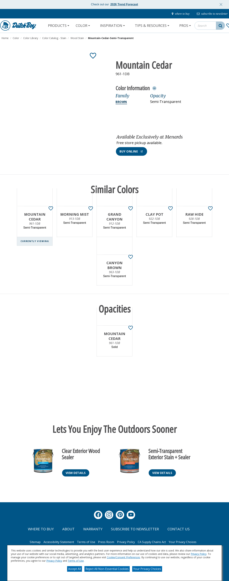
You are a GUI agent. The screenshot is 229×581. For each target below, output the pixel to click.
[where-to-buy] (176, 14)
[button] (168, 140)
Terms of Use (76, 560)
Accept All (74, 569)
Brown (121, 102)
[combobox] (209, 25)
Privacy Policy (198, 554)
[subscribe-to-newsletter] (210, 14)
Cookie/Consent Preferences (123, 557)
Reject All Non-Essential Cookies (107, 569)
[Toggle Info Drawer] (154, 88)
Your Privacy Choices (147, 569)
